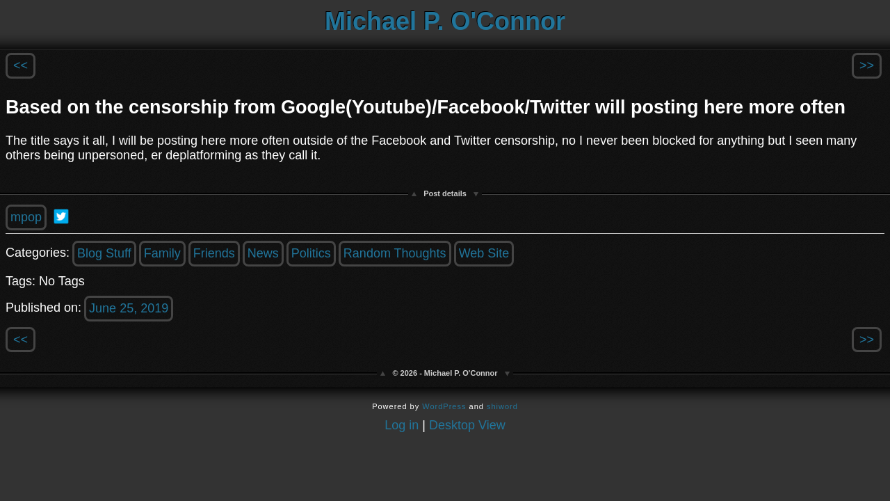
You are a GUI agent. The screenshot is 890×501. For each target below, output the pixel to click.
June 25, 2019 (128, 308)
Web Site (484, 253)
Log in (402, 425)
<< (20, 65)
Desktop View (467, 425)
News (263, 253)
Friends (214, 253)
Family (162, 253)
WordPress (444, 406)
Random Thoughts (394, 253)
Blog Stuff (104, 253)
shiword (502, 406)
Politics (311, 253)
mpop (26, 217)
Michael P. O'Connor (445, 21)
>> (866, 65)
